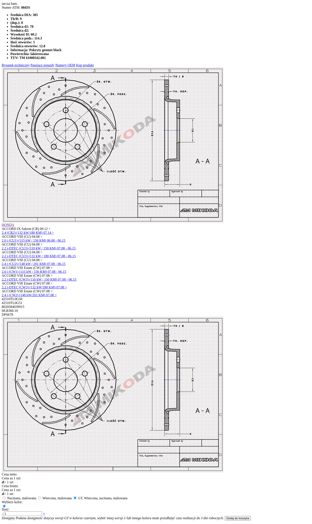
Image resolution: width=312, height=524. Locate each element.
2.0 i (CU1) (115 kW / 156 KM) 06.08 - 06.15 (33, 240)
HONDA (8, 225)
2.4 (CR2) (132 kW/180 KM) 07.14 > (28, 232)
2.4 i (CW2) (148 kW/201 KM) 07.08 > (29, 295)
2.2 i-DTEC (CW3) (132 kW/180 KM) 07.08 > (34, 287)
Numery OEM (65, 65)
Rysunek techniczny (16, 65)
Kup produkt (85, 65)
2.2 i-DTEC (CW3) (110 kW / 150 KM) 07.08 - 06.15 (39, 279)
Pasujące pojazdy (43, 65)
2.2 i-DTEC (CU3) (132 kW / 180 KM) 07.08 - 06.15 (39, 256)
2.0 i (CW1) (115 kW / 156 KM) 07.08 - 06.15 (34, 271)
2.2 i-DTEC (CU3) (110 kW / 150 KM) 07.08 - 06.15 (39, 248)
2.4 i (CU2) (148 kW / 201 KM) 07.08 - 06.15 (33, 264)
